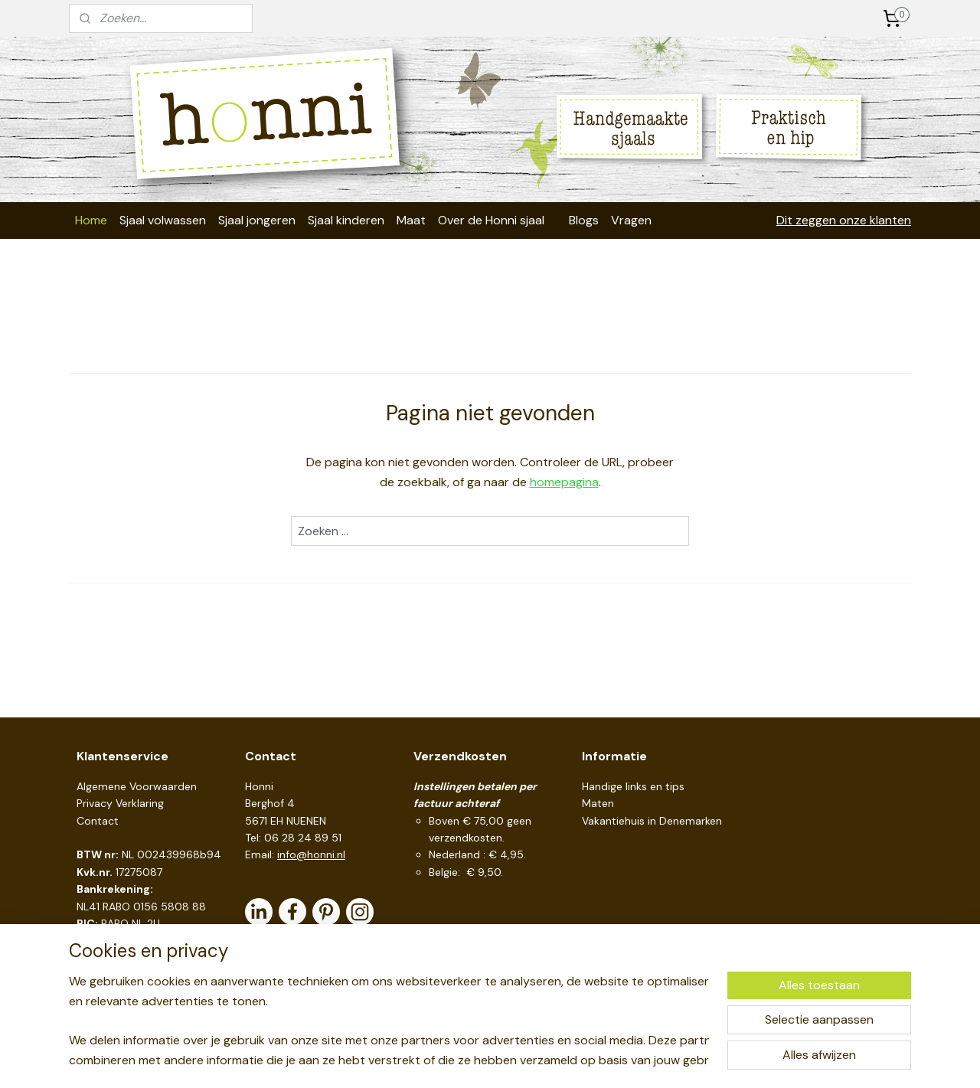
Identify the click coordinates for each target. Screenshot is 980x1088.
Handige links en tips (633, 786)
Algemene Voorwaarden (137, 786)
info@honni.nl (311, 854)
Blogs (584, 220)
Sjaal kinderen (346, 220)
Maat (411, 220)
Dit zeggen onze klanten (843, 220)
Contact (98, 821)
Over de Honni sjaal (491, 220)
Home (91, 220)
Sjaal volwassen (162, 220)
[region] (389, 1020)
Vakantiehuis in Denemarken (652, 821)
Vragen (631, 220)
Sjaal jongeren (257, 220)
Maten (598, 803)
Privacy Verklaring (120, 803)
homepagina (564, 482)
